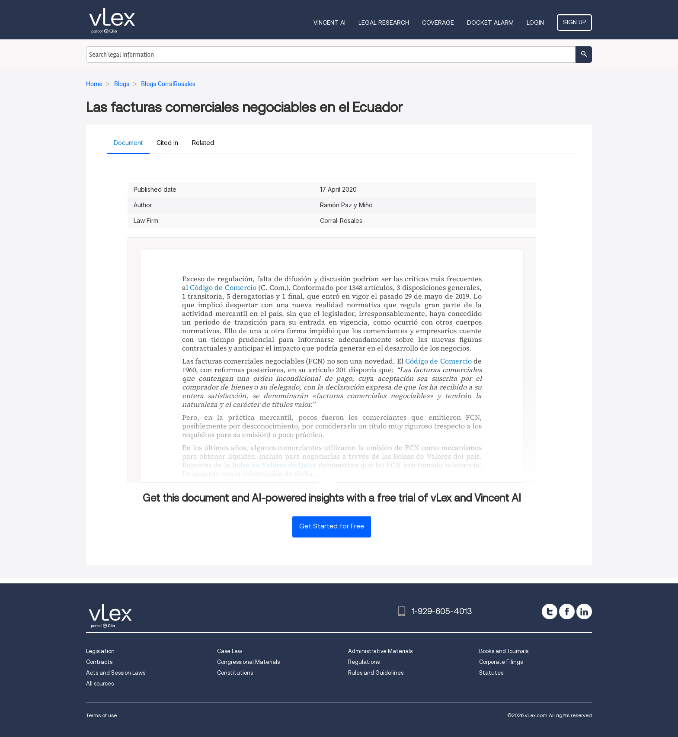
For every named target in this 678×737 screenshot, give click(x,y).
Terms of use (101, 715)
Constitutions (235, 672)
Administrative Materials (380, 651)
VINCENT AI (329, 22)
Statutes (491, 672)
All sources (100, 683)
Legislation (100, 651)
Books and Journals (503, 651)
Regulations (364, 662)
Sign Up (574, 22)
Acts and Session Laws (115, 672)
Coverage (438, 22)
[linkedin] (584, 611)
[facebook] (567, 611)
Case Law (229, 651)
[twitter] (549, 611)
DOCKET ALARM (490, 22)
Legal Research (383, 22)
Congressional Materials (248, 662)
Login (535, 22)
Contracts (99, 662)
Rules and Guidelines (375, 672)
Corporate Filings (501, 662)
